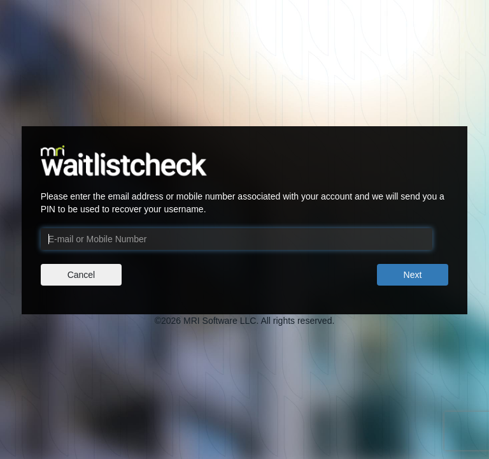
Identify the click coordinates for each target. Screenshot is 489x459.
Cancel (81, 275)
